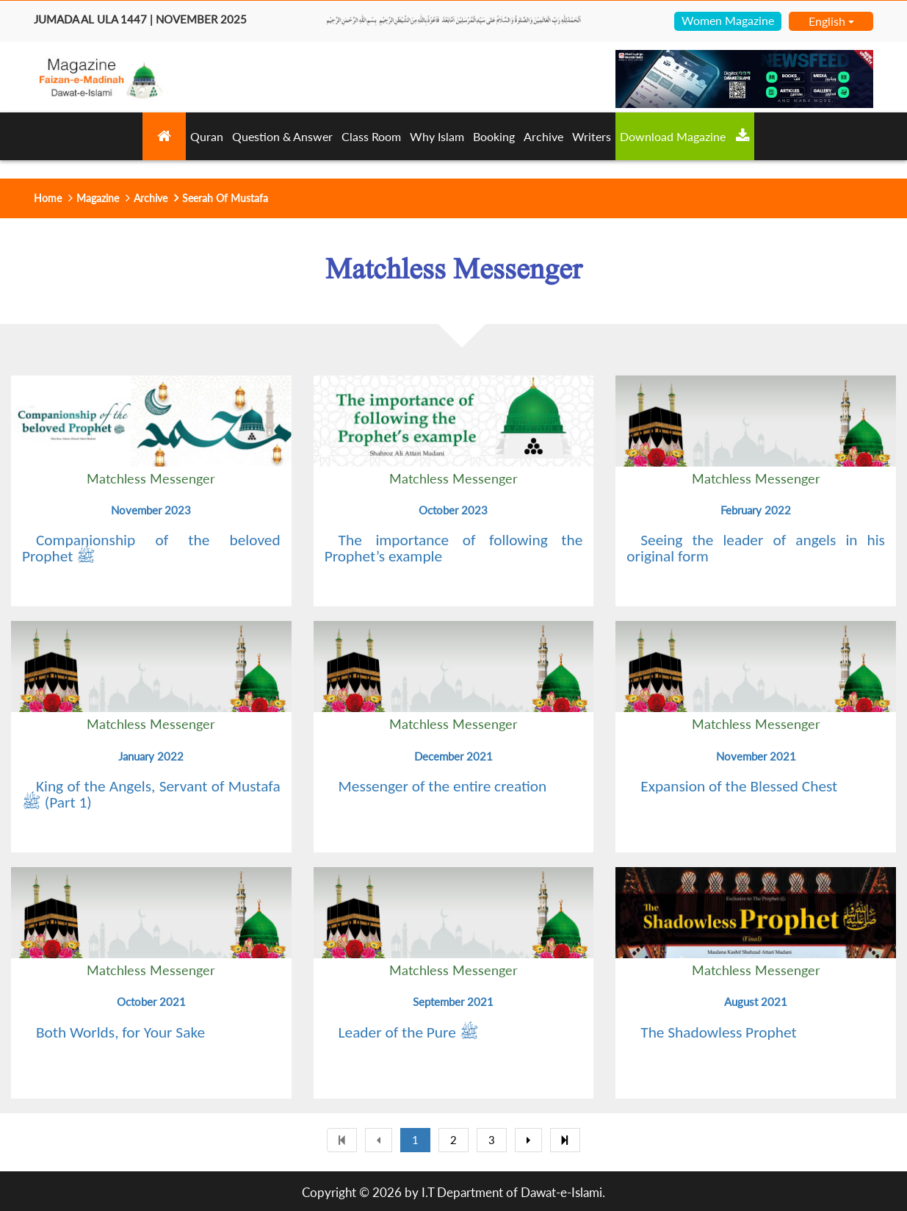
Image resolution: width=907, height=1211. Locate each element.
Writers (591, 136)
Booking (494, 136)
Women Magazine (728, 20)
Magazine (97, 198)
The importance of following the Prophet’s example (454, 548)
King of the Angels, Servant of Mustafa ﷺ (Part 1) (151, 794)
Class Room (371, 136)
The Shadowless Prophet (718, 1032)
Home (48, 198)
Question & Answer (282, 136)
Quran (206, 136)
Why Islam (437, 136)
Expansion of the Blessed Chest (738, 786)
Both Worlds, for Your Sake (120, 1032)
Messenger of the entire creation (443, 786)
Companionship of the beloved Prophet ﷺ (151, 548)
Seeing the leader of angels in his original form (755, 548)
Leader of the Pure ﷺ (409, 1032)
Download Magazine (685, 136)
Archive (543, 136)
